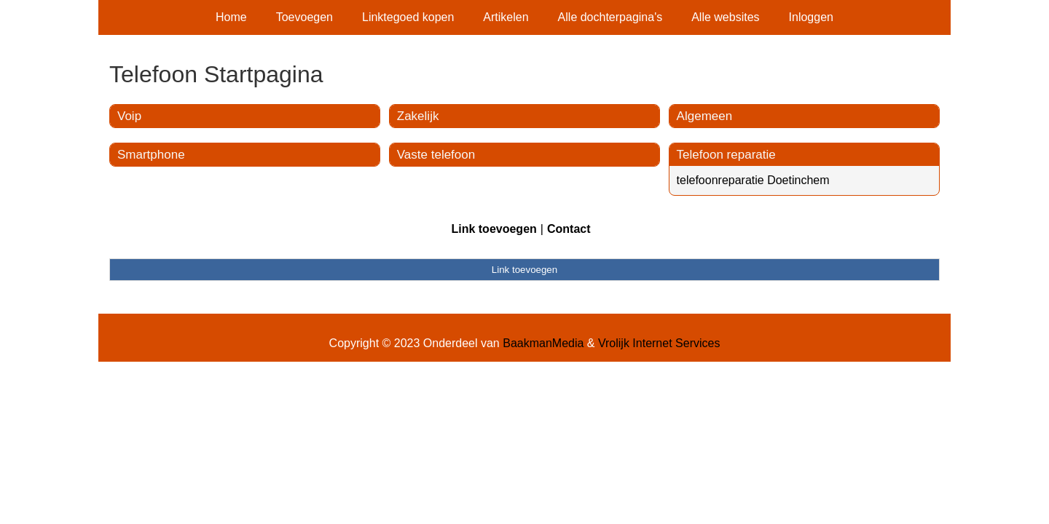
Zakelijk (418, 116)
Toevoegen (304, 17)
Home (231, 17)
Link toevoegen (493, 229)
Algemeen (705, 116)
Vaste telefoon (436, 155)
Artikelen (505, 17)
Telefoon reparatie (726, 155)
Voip (129, 116)
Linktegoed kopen (408, 17)
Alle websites (725, 17)
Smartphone (151, 155)
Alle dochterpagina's (610, 17)
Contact (569, 229)
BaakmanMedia (543, 343)
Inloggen (811, 17)
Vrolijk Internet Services (659, 343)
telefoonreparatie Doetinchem (753, 180)
